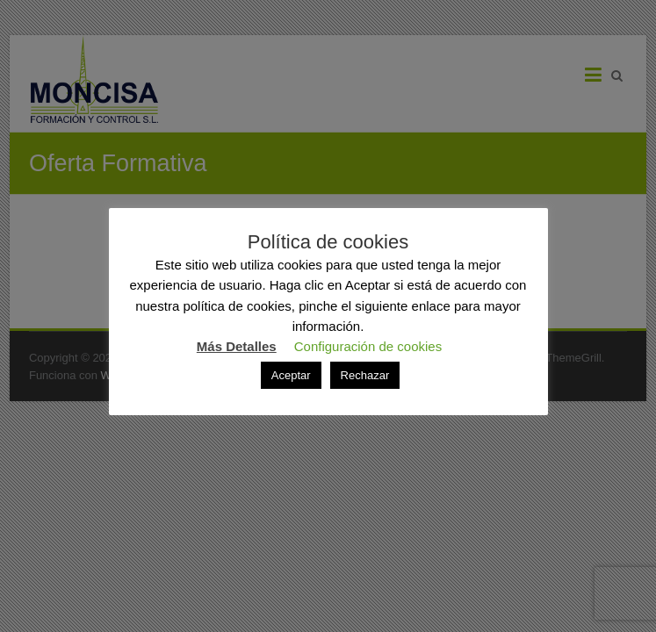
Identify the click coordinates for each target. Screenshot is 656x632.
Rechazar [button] (365, 375)
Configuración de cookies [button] (368, 346)
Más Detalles (237, 346)
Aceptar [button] (291, 375)
